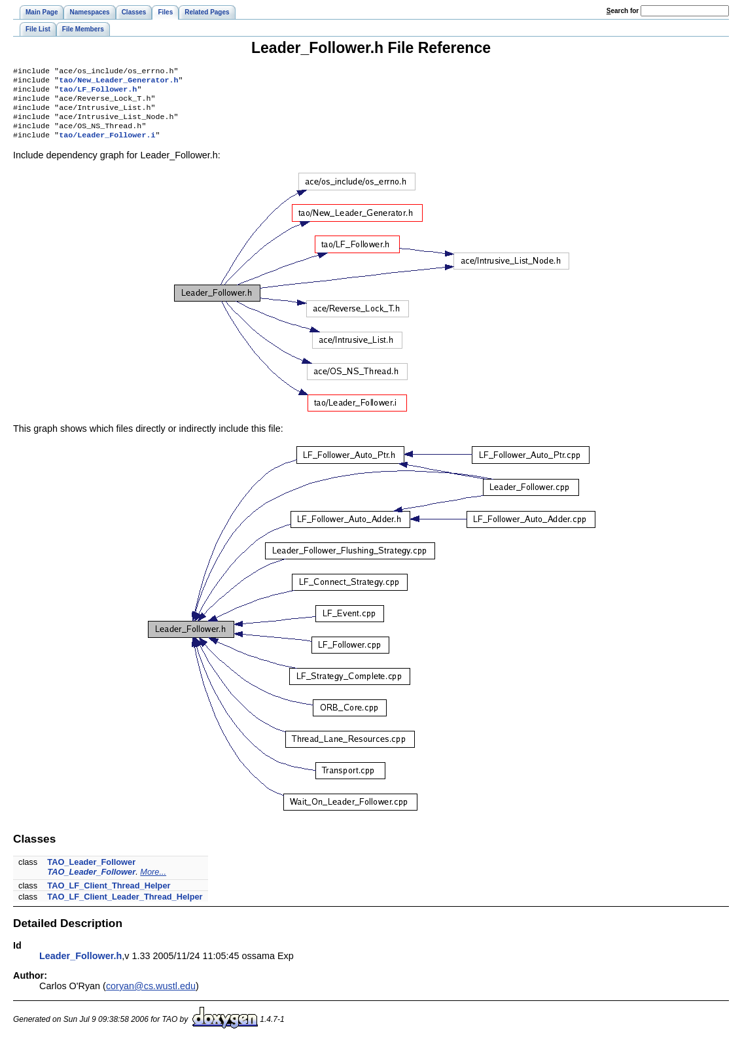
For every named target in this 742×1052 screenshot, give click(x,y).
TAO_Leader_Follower (91, 872)
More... (153, 882)
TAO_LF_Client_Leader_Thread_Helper (124, 907)
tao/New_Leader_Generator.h (118, 82)
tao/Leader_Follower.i (107, 145)
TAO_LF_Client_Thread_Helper (108, 896)
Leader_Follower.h (80, 966)
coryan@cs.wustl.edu (151, 996)
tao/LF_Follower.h (98, 93)
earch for (623, 10)
